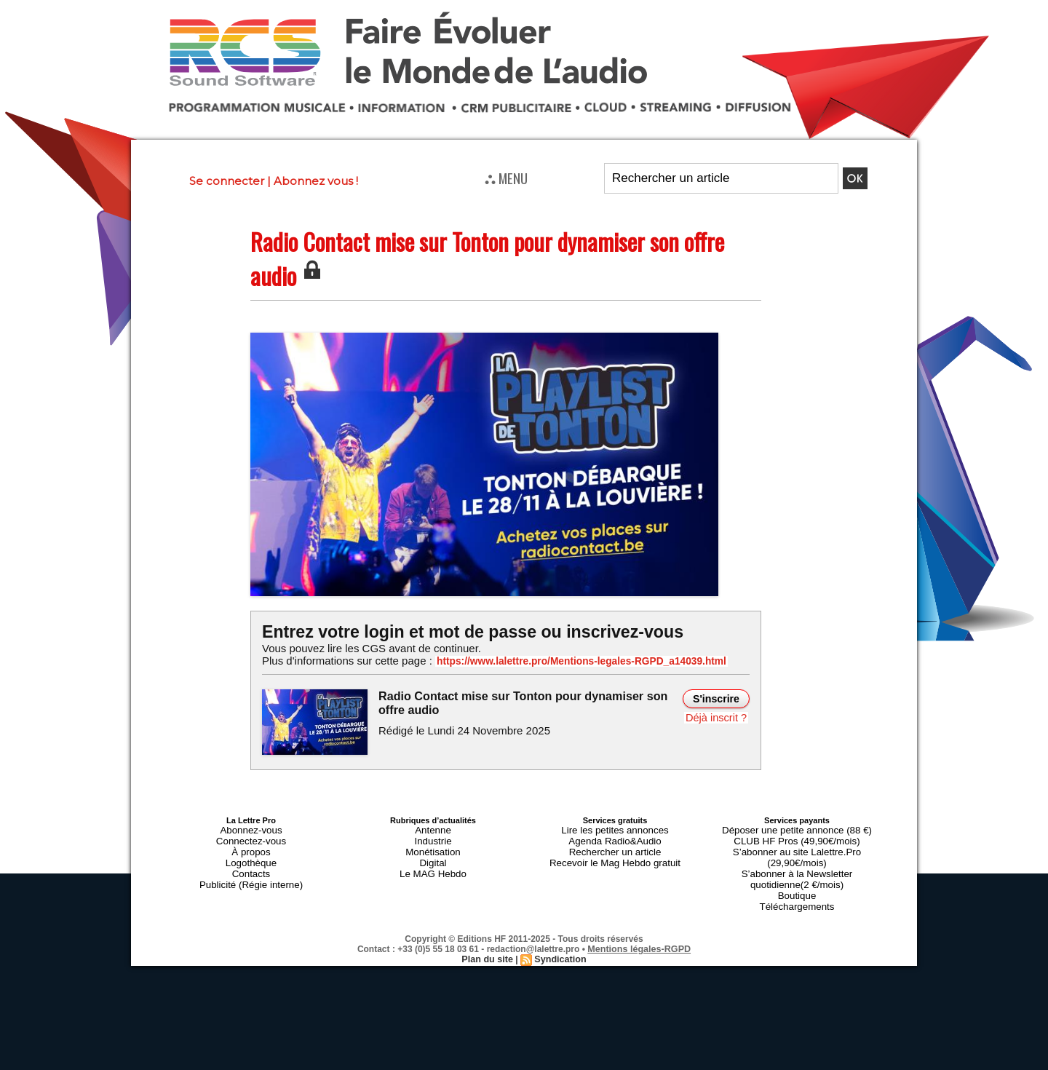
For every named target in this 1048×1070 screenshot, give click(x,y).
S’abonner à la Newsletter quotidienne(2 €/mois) (797, 859)
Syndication (559, 932)
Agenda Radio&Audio (614, 837)
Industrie (433, 837)
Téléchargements (797, 880)
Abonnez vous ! (316, 181)
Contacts (250, 863)
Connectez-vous (251, 837)
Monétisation (433, 845)
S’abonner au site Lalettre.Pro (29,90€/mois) (797, 845)
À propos (251, 845)
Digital (433, 854)
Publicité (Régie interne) (250, 872)
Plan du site (488, 932)
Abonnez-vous (251, 828)
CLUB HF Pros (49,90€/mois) (797, 837)
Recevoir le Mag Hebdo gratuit (615, 854)
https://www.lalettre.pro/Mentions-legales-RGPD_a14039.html (563, 661)
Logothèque (251, 854)
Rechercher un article (615, 845)
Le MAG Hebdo (433, 863)
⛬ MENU (506, 177)
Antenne (433, 828)
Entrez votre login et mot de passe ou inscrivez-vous (462, 631)
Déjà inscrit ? (717, 716)
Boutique (796, 872)
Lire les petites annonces (615, 828)
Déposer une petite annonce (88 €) (797, 828)
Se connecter (226, 181)
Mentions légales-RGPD (639, 922)
